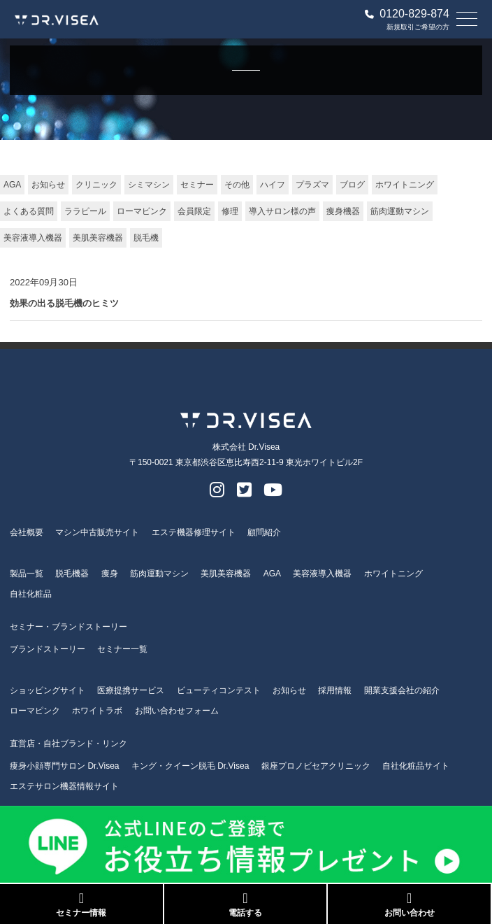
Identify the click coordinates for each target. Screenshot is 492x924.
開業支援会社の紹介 (402, 690)
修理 (230, 211)
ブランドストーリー (47, 649)
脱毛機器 (72, 573)
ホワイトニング (404, 185)
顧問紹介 (264, 532)
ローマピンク (142, 211)
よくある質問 (28, 211)
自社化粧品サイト (415, 766)
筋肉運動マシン (399, 211)
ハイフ (272, 185)
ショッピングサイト (47, 690)
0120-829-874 (407, 14)
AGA (12, 185)
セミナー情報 (81, 904)
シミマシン (149, 185)
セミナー (197, 185)
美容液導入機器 (32, 238)
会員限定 (194, 211)
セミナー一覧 (122, 649)
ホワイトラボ (97, 711)
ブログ (352, 185)
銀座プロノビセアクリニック (315, 766)
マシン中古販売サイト (97, 532)
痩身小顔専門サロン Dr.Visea (64, 766)
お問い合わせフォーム (177, 711)
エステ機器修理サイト (194, 532)
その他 (236, 185)
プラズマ (312, 185)
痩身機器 (343, 211)
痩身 (109, 573)
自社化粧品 (31, 594)
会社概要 (26, 532)
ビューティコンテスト (219, 690)
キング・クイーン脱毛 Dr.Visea (190, 766)
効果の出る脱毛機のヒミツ (64, 303)
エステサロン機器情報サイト (64, 786)
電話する (245, 904)
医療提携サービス (130, 690)
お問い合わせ (409, 904)
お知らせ (48, 185)
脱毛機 (146, 238)
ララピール (85, 211)
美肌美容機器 (98, 238)
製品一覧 (26, 573)
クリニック (96, 185)
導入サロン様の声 (282, 211)
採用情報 (335, 690)
